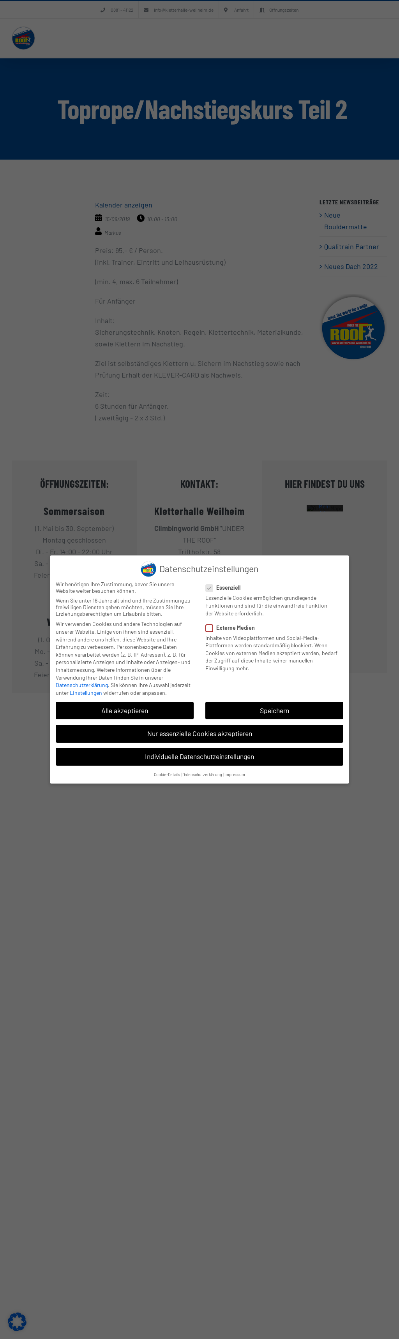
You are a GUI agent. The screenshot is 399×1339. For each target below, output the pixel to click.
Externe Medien (233, 627)
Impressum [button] (234, 774)
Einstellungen (86, 692)
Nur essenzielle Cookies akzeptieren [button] (199, 733)
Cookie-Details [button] (167, 774)
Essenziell (226, 587)
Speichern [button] (274, 710)
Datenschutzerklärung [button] (202, 774)
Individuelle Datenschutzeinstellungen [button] (199, 756)
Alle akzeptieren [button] (124, 710)
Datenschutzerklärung (82, 685)
